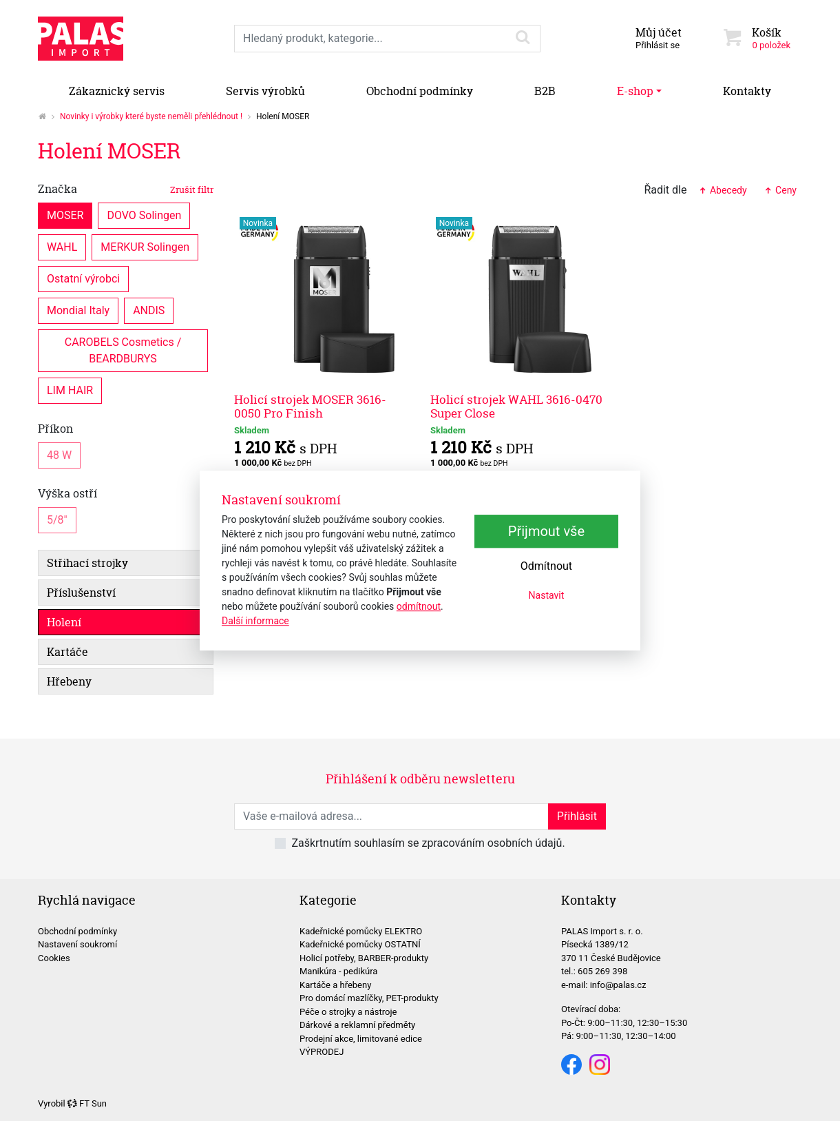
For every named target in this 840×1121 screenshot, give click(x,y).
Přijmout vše (546, 531)
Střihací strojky (87, 562)
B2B (545, 91)
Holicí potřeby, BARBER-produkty (364, 958)
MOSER (65, 214)
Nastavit (547, 595)
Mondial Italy (78, 309)
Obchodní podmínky (419, 91)
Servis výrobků (265, 91)
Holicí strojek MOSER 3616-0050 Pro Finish (310, 406)
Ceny (780, 190)
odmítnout (419, 606)
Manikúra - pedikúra (338, 971)
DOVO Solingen (144, 214)
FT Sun (87, 1103)
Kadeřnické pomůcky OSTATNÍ (360, 944)
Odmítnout (546, 566)
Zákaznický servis (117, 91)
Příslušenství (81, 592)
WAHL (62, 246)
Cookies (54, 958)
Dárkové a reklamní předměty (357, 1025)
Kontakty (747, 91)
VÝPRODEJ (322, 1052)
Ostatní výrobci (83, 278)
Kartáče (67, 651)
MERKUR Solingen (145, 246)
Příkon (55, 428)
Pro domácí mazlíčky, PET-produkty (369, 998)
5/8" (57, 519)
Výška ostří (67, 493)
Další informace (255, 620)
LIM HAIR (70, 389)
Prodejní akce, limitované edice (361, 1038)
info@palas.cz (618, 985)
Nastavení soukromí (77, 944)
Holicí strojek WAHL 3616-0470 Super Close (516, 406)
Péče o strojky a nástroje (348, 1012)
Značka (125, 189)
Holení (64, 622)
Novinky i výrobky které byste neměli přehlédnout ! (151, 116)
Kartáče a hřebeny (335, 985)
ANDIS (149, 309)
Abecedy (721, 190)
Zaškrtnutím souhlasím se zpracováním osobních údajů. (428, 843)
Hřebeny (69, 681)
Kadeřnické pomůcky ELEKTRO (361, 931)
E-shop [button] (635, 91)
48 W (59, 454)
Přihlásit (577, 816)
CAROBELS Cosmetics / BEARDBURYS (124, 349)
